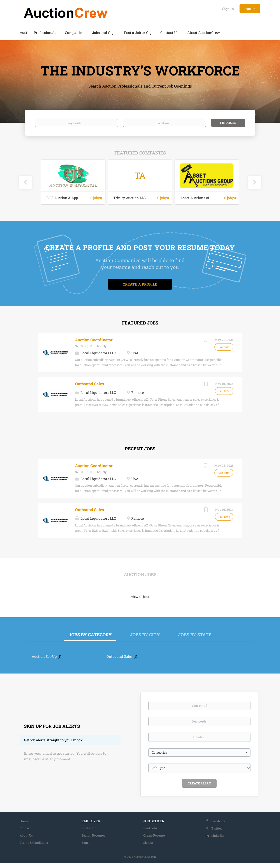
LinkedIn (217, 835)
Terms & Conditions (34, 842)
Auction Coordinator (94, 339)
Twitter (216, 828)
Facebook (218, 821)
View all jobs (140, 597)
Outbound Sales (89, 383)
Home (24, 821)
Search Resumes (93, 835)
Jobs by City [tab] (145, 634)
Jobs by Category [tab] (90, 634)
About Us (26, 835)
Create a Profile (140, 284)
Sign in (228, 8)
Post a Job (89, 828)
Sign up (250, 9)
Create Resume (154, 835)
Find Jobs (228, 123)
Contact (25, 828)
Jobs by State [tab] (195, 634)
